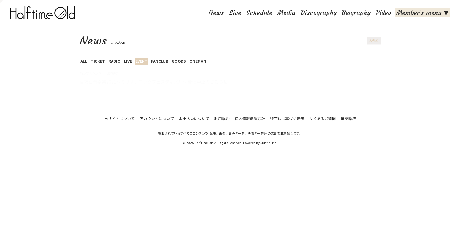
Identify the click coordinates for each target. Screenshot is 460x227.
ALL (83, 61)
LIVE (128, 61)
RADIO (114, 61)
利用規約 (222, 118)
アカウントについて (157, 118)
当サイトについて (119, 118)
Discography (319, 12)
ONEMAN (197, 61)
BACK (373, 40)
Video (383, 12)
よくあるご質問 (322, 118)
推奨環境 (348, 118)
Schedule (259, 12)
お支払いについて (194, 118)
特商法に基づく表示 (287, 118)
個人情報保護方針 (250, 118)
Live (235, 12)
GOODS (179, 61)
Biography (356, 12)
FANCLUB (159, 61)
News (216, 12)
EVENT (141, 61)
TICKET (98, 61)
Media (286, 12)
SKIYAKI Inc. (268, 142)
